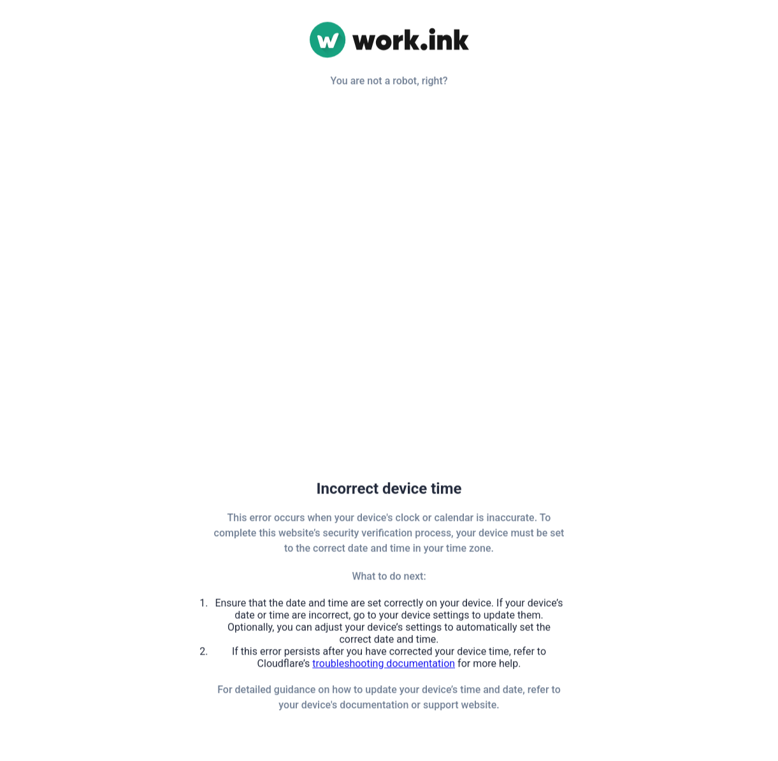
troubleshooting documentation (383, 664)
